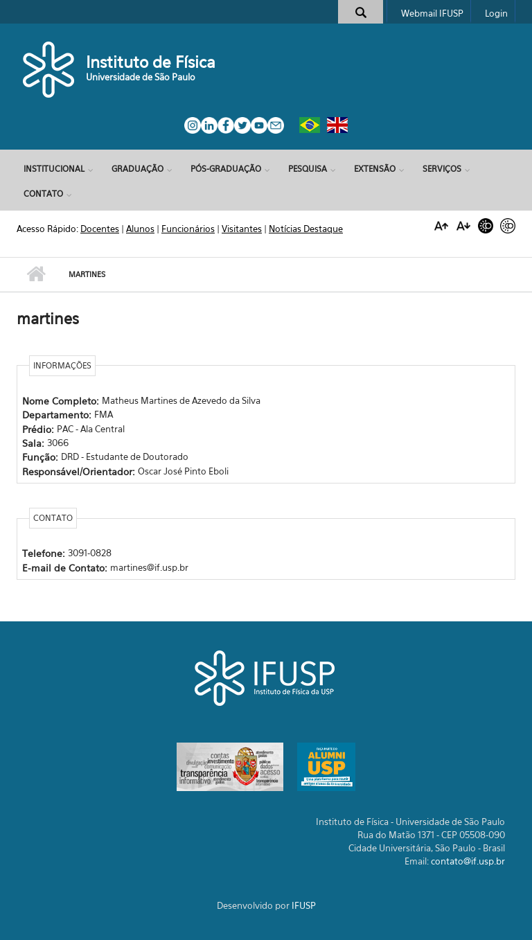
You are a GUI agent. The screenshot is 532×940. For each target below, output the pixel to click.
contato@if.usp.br (468, 861)
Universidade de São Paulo (140, 76)
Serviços (442, 168)
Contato (43, 193)
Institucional (54, 168)
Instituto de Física (150, 62)
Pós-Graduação (225, 168)
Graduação (137, 168)
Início (36, 274)
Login (496, 13)
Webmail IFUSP (432, 13)
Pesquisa (307, 168)
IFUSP (304, 905)
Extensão (375, 168)
